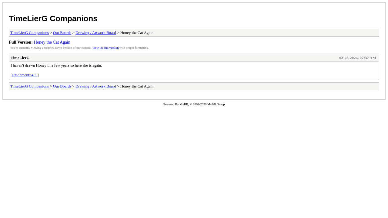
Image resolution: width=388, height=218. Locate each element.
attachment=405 (24, 75)
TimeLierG (20, 57)
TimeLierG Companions (53, 18)
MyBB (183, 104)
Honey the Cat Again (52, 42)
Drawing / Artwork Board (95, 32)
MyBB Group (216, 104)
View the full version (105, 47)
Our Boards (62, 32)
